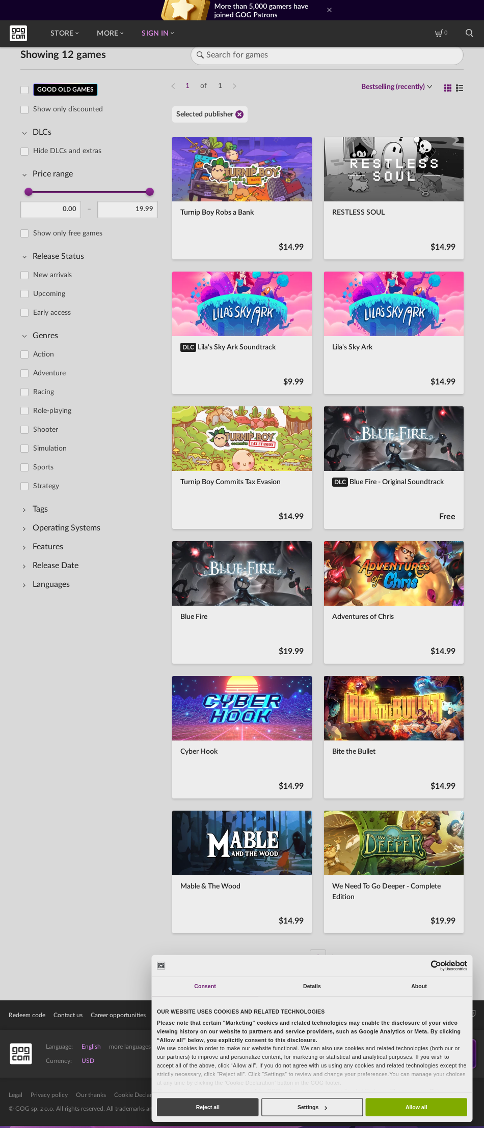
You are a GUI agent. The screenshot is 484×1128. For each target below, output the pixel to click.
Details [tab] (312, 986)
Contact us (68, 1015)
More (110, 33)
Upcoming (49, 294)
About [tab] (419, 986)
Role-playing (52, 410)
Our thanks (91, 1095)
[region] (92, 518)
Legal (15, 1095)
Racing (43, 392)
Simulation (50, 448)
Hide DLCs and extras (67, 151)
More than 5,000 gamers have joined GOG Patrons (261, 10)
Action (43, 354)
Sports (43, 467)
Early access (52, 312)
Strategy (46, 486)
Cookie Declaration (140, 1095)
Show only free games (67, 233)
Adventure (49, 373)
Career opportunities (118, 1015)
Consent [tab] (205, 986)
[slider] (28, 192)
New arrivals (52, 275)
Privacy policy (49, 1095)
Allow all (416, 1107)
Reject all (208, 1107)
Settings (312, 1107)
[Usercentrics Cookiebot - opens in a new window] (436, 965)
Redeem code (27, 1015)
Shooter (45, 429)
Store (64, 33)
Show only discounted (68, 109)
